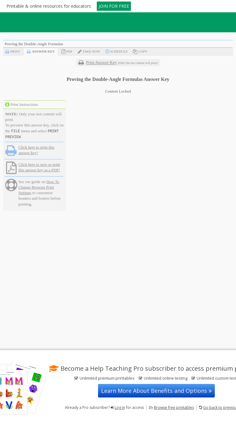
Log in (120, 407)
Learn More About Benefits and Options (156, 390)
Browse (174, 407)
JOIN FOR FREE (114, 6)
